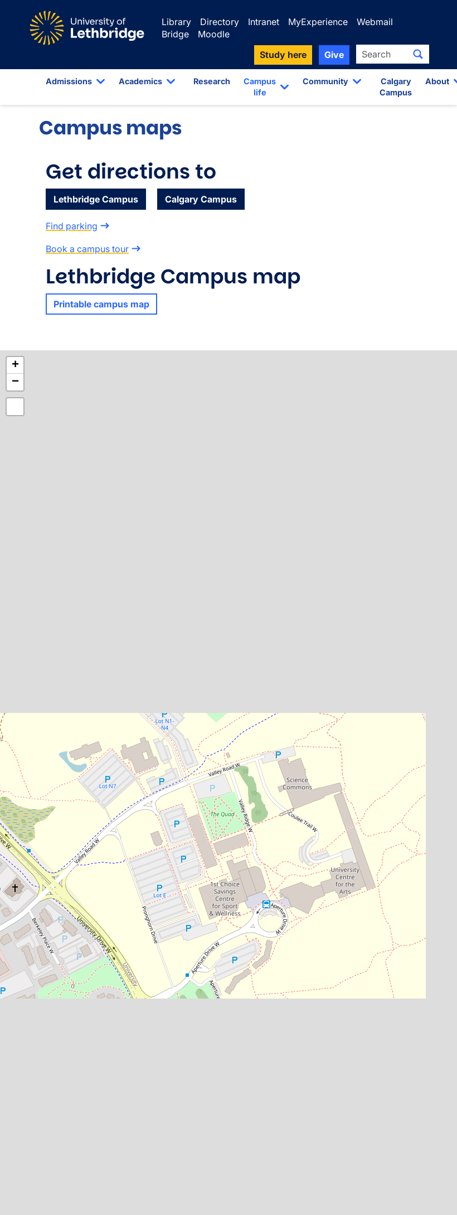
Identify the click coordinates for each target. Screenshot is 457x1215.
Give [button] (334, 54)
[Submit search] (418, 54)
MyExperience (318, 21)
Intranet (263, 21)
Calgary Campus (396, 86)
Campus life (260, 86)
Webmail (375, 21)
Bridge (175, 34)
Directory (219, 21)
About (437, 81)
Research (211, 81)
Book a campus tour (87, 248)
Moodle (214, 34)
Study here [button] (283, 54)
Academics (140, 81)
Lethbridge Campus (96, 199)
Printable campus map (101, 304)
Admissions (69, 81)
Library (176, 21)
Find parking (72, 226)
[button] (15, 365)
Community (325, 81)
